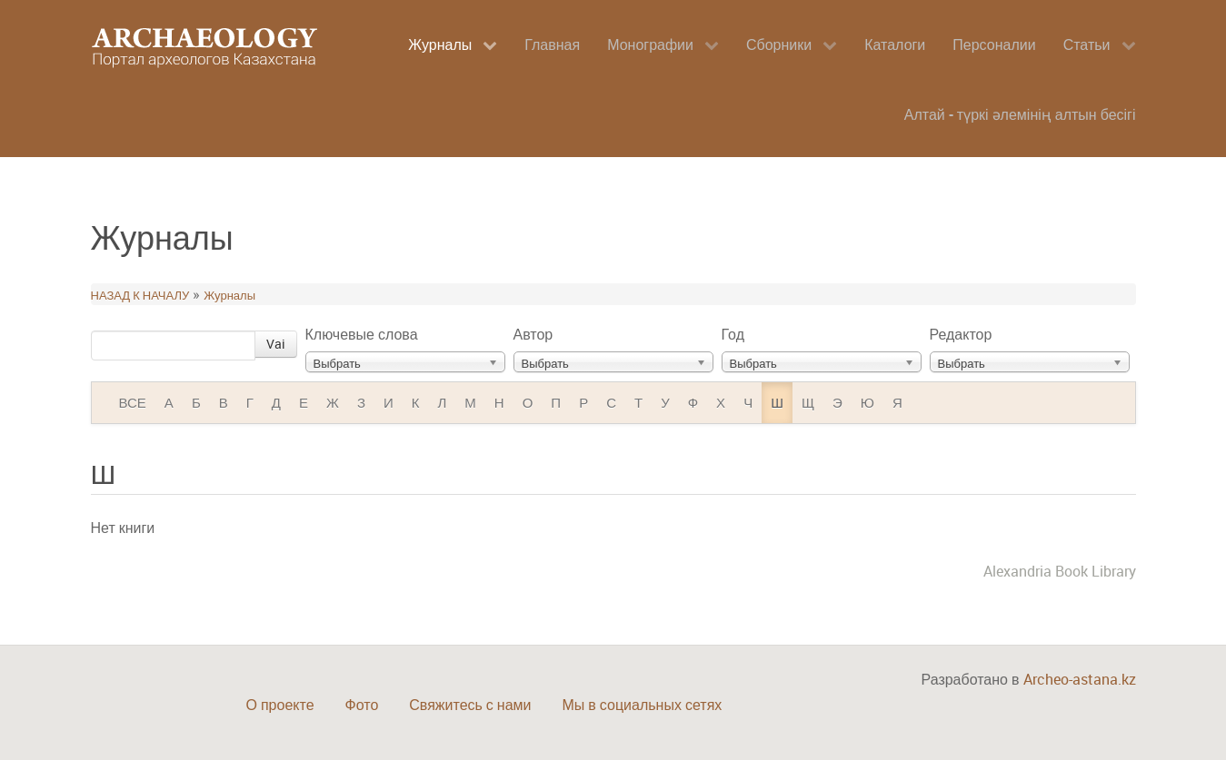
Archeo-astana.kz (1079, 679)
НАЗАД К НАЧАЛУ (140, 295)
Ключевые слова (361, 334)
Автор (533, 334)
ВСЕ (132, 402)
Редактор (961, 334)
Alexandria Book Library (1059, 571)
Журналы (229, 295)
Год (733, 334)
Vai (275, 343)
